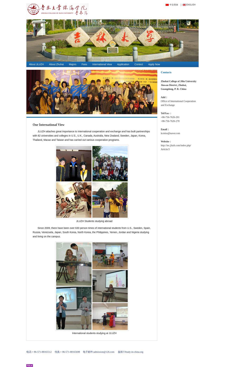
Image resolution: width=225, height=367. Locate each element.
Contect (138, 64)
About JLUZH (36, 64)
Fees (84, 64)
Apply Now (154, 64)
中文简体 (174, 5)
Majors (72, 64)
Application (123, 64)
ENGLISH (191, 5)
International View (102, 64)
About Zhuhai (56, 64)
